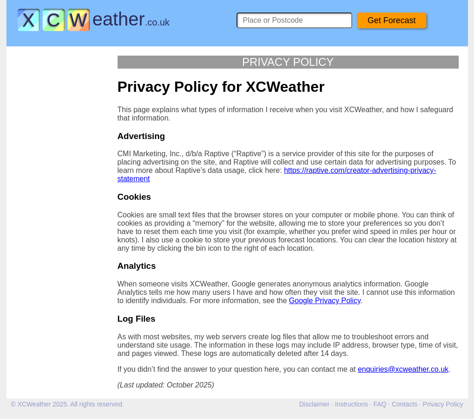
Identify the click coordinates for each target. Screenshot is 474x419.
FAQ (380, 404)
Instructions (351, 404)
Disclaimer (314, 404)
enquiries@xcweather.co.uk (403, 369)
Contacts (404, 404)
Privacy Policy (443, 404)
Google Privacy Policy (324, 301)
